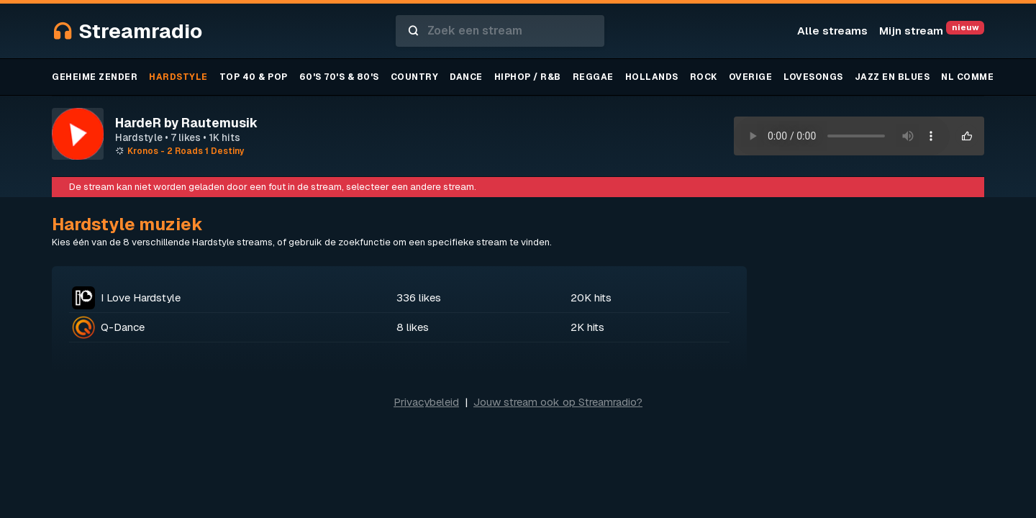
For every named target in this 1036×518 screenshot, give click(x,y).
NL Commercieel (985, 77)
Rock (703, 77)
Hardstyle (178, 77)
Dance (466, 77)
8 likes (412, 327)
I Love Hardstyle (141, 297)
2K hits (587, 327)
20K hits (591, 297)
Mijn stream (931, 30)
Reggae (593, 77)
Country (415, 77)
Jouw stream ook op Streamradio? (557, 402)
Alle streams (832, 30)
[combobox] (500, 31)
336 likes (418, 297)
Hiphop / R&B (527, 77)
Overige (751, 77)
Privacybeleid (426, 402)
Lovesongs (813, 77)
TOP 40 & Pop (253, 77)
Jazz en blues (892, 77)
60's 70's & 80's (339, 77)
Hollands (651, 77)
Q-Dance (123, 327)
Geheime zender (94, 77)
